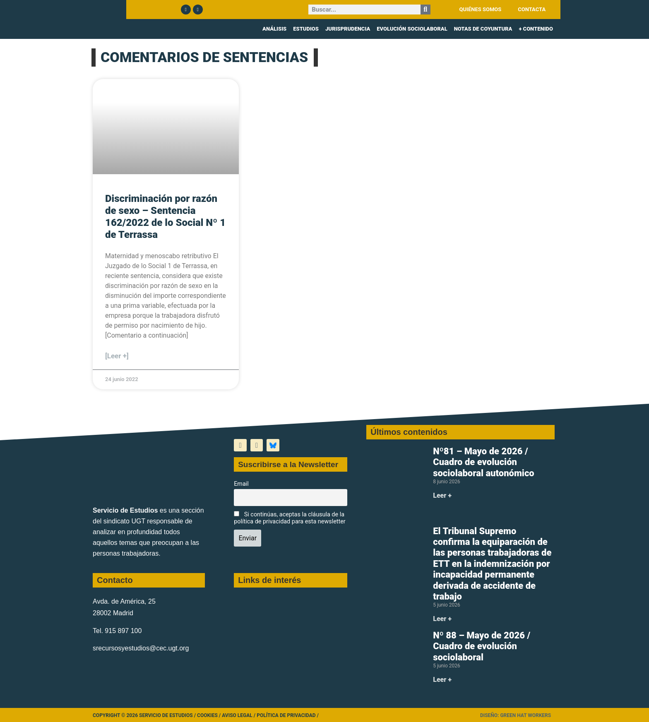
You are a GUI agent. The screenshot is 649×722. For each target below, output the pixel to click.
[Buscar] (425, 9)
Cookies (207, 715)
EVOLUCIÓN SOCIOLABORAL (412, 29)
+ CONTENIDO (536, 29)
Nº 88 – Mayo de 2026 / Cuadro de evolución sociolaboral (481, 646)
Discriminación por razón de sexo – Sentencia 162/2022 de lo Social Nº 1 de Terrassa (165, 216)
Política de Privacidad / (288, 715)
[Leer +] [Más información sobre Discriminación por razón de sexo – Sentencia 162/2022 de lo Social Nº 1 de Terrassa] (117, 356)
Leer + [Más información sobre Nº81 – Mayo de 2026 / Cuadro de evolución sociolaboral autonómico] (442, 495)
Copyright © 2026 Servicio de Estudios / (145, 715)
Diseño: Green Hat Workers (515, 715)
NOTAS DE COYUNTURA (483, 29)
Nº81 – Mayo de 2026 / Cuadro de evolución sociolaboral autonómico (483, 462)
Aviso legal (237, 715)
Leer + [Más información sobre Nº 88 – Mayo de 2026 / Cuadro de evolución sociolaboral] (442, 680)
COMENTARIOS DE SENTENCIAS (204, 57)
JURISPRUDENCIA (347, 29)
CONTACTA (532, 9)
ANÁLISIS (274, 29)
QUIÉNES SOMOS (480, 9)
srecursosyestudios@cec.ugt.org (141, 648)
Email (241, 483)
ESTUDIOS (306, 29)
